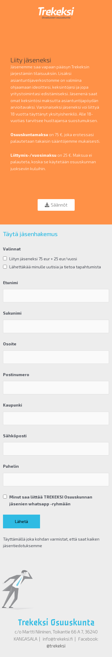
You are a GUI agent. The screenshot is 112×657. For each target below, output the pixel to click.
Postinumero (16, 374)
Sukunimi (12, 313)
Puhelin (11, 466)
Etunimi (10, 282)
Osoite (9, 343)
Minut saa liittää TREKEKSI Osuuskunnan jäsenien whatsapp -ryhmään (50, 500)
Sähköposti (15, 435)
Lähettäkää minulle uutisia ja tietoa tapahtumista (55, 266)
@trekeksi (56, 645)
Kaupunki (12, 404)
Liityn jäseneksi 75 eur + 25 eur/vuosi (43, 258)
